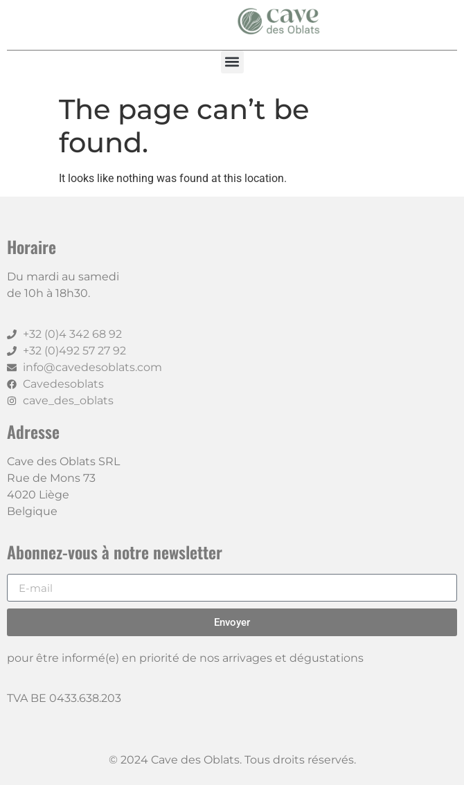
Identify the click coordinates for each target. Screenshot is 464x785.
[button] (232, 62)
